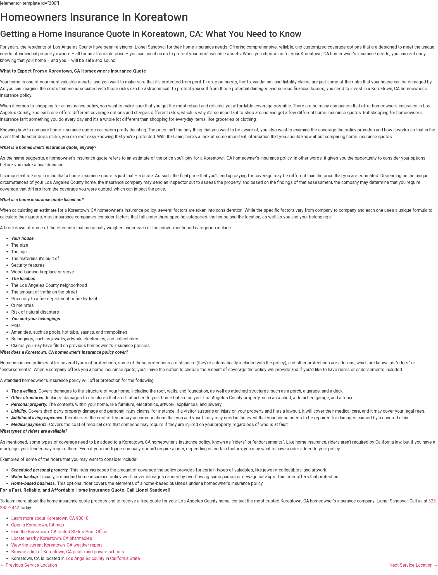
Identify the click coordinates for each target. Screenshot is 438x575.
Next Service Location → (413, 565)
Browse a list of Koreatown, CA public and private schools (67, 551)
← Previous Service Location (28, 565)
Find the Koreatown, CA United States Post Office (59, 531)
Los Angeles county (85, 558)
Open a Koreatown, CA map (37, 525)
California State (125, 558)
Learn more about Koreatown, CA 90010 (50, 518)
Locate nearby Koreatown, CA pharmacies (51, 538)
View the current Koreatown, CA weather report (56, 545)
